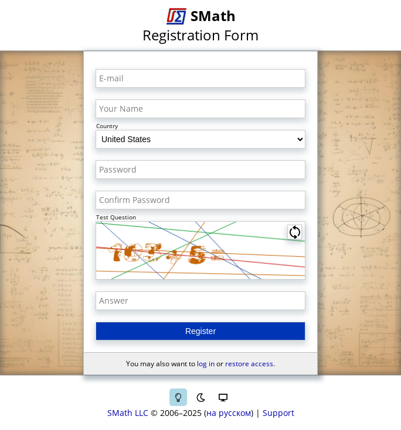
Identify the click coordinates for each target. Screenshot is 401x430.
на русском (228, 412)
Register (200, 331)
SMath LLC (127, 412)
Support (278, 412)
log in (206, 364)
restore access (249, 364)
